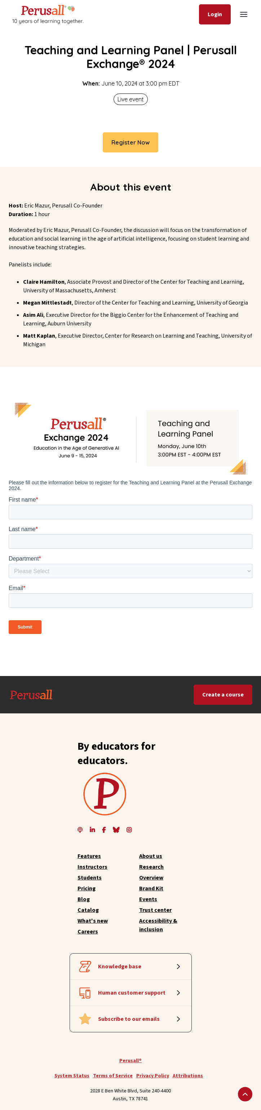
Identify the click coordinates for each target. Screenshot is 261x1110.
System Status (71, 1075)
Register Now (130, 142)
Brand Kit (151, 888)
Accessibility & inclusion (158, 925)
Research (151, 867)
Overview (151, 878)
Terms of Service (113, 1075)
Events (148, 899)
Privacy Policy (152, 1075)
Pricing (87, 888)
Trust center (155, 910)
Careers (88, 932)
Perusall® (130, 1060)
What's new (93, 921)
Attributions (188, 1075)
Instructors (92, 867)
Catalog (88, 910)
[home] (47, 14)
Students (90, 878)
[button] (243, 14)
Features (89, 856)
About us (150, 856)
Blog (84, 899)
